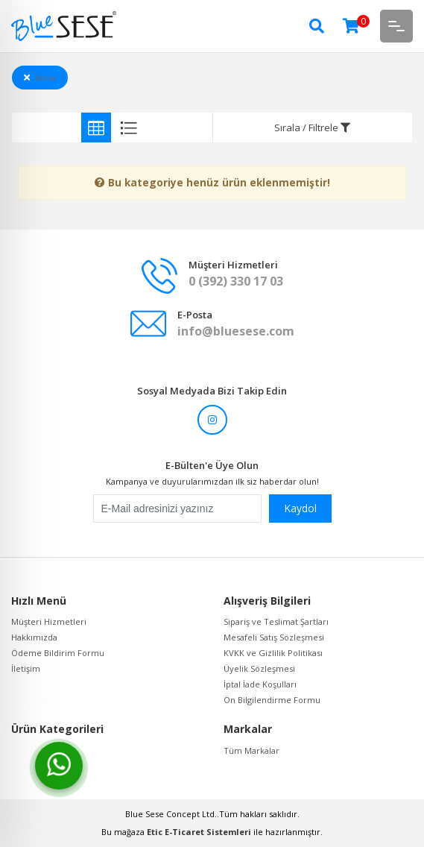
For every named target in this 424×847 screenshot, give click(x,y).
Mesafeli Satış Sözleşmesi (274, 637)
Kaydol (300, 508)
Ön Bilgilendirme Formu (272, 700)
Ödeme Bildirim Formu (57, 653)
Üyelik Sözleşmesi (259, 668)
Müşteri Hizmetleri (48, 621)
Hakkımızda (34, 637)
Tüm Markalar (251, 750)
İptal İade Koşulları (260, 684)
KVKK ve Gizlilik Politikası (273, 653)
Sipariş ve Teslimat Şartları (276, 621)
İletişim (25, 668)
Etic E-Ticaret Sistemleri (199, 831)
